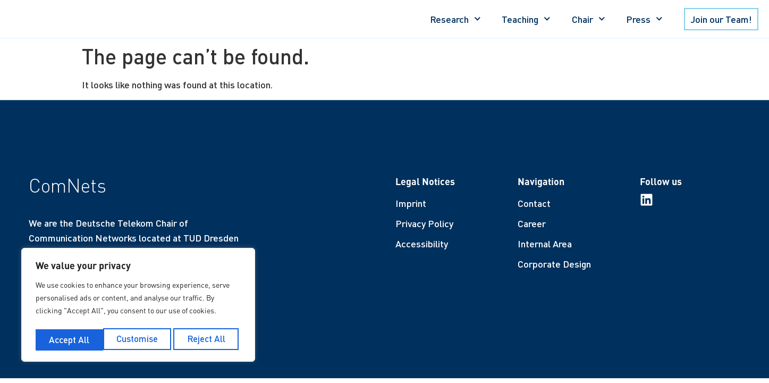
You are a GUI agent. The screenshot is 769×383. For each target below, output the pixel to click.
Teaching (526, 19)
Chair (588, 19)
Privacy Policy (424, 223)
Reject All (139, 339)
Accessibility (421, 243)
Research (455, 19)
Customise (69, 339)
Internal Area (545, 243)
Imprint (410, 203)
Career (532, 223)
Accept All (208, 339)
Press (644, 19)
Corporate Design (554, 264)
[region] (138, 306)
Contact (534, 203)
